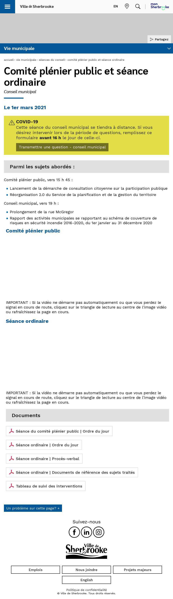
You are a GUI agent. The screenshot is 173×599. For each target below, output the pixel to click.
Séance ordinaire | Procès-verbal (47, 460)
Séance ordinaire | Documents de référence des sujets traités (75, 474)
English (86, 580)
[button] (8, 6)
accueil (9, 59)
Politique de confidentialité (86, 590)
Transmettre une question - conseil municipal (69, 148)
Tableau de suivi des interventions (49, 487)
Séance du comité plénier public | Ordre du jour (62, 432)
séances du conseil (52, 59)
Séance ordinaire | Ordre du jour (47, 446)
